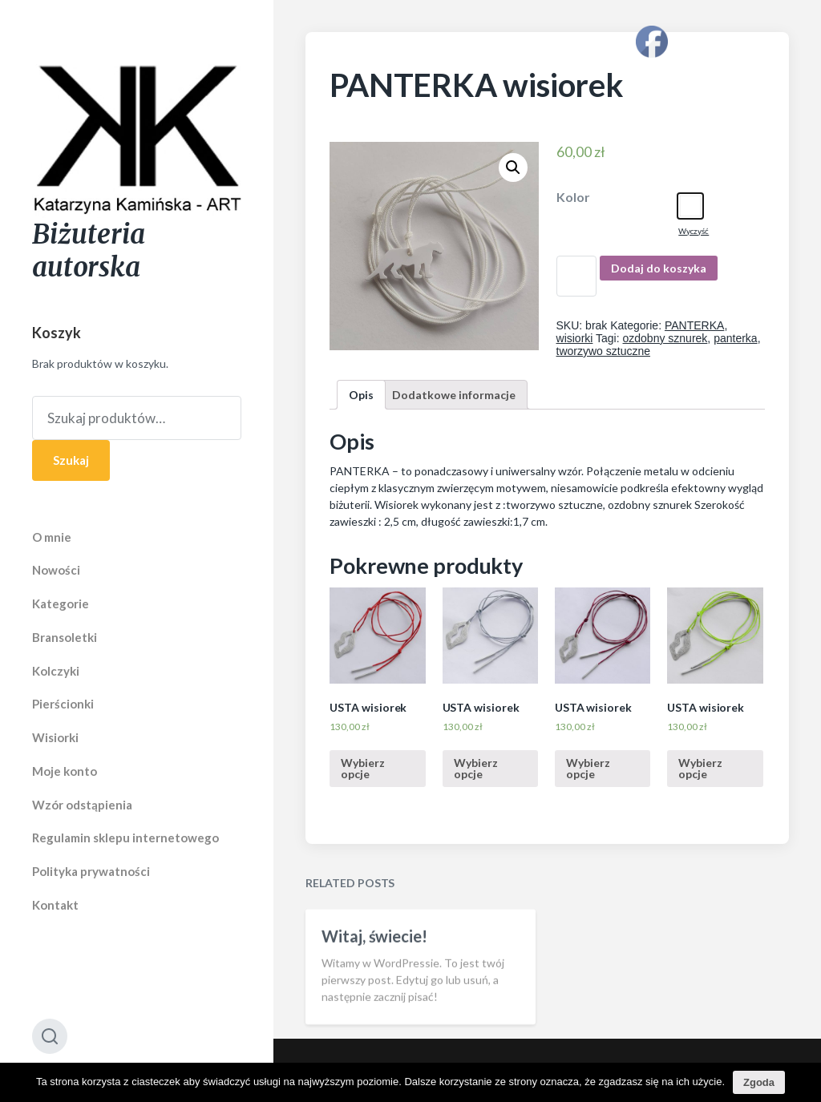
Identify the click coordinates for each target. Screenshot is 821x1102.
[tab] (361, 395)
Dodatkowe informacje (454, 395)
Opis (361, 395)
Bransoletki (64, 637)
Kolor (573, 197)
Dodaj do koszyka (658, 268)
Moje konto (64, 771)
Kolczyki (55, 671)
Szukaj (71, 460)
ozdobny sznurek (665, 338)
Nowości (56, 570)
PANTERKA (694, 325)
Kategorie (60, 603)
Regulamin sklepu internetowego (125, 837)
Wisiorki (55, 737)
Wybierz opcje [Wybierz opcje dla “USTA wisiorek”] (363, 768)
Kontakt (55, 905)
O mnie (51, 537)
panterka (735, 338)
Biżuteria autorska (88, 251)
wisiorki (574, 338)
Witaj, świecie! (374, 957)
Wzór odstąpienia (82, 804)
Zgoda (758, 1082)
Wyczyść (693, 231)
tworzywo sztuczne (603, 351)
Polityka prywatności (91, 871)
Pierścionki (63, 703)
